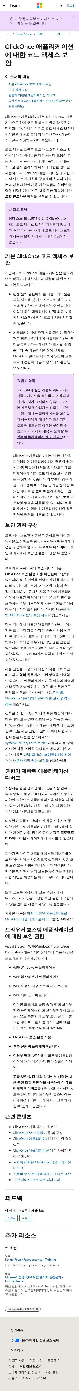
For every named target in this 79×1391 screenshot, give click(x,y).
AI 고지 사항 (16, 1360)
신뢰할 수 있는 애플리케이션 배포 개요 (42, 1173)
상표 (11, 1378)
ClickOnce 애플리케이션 (31, 1138)
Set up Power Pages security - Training (30, 1259)
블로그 (51, 1360)
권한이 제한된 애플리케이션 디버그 (31, 95)
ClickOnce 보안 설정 (28, 1132)
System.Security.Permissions (26, 742)
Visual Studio (24, 34)
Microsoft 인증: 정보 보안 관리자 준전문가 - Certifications (34, 1279)
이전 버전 (36, 1360)
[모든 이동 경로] (8, 34)
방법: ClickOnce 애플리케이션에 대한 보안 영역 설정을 (38, 698)
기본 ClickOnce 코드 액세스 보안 (29, 84)
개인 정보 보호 (29, 1366)
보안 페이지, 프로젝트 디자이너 (36, 1179)
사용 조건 (52, 1372)
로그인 (71, 5)
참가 (11, 1366)
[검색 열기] (61, 5)
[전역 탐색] (4, 5)
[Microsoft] (39, 5)
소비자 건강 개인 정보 (22, 1372)
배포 (40, 34)
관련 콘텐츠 (16, 106)
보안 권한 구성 (18, 90)
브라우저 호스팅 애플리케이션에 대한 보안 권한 (40, 101)
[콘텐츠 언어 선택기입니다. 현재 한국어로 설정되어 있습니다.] (17, 1330)
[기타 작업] (70, 34)
